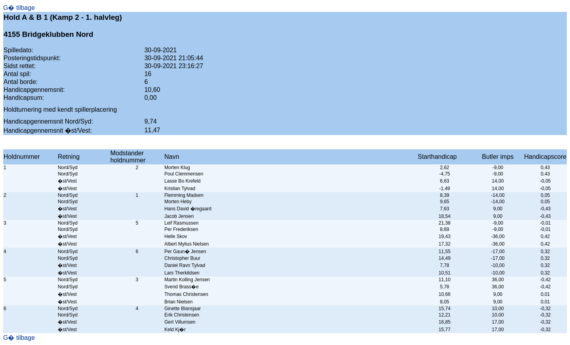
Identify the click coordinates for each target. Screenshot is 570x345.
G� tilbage (19, 7)
